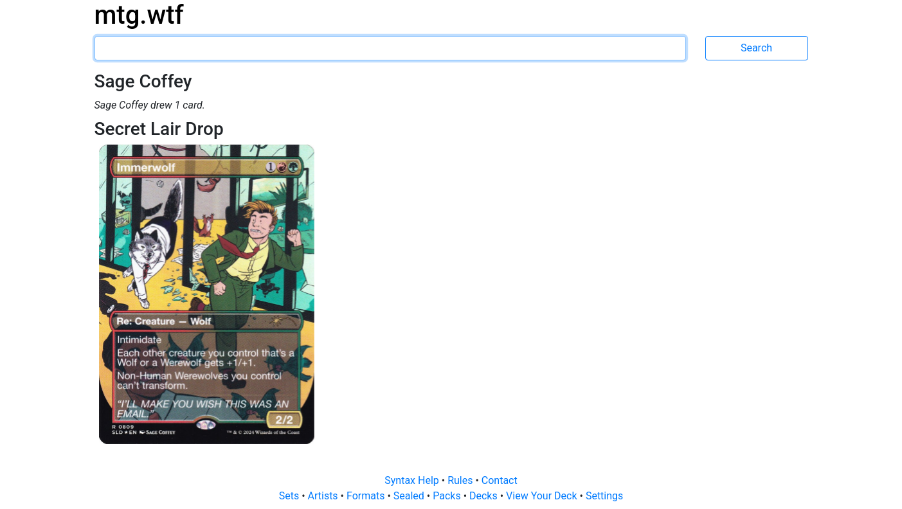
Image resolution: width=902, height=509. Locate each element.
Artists (324, 496)
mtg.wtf (139, 15)
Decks (484, 496)
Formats (367, 496)
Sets (290, 496)
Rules (461, 480)
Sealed (410, 496)
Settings (604, 496)
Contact (500, 480)
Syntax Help (413, 480)
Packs (448, 496)
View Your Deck (542, 496)
